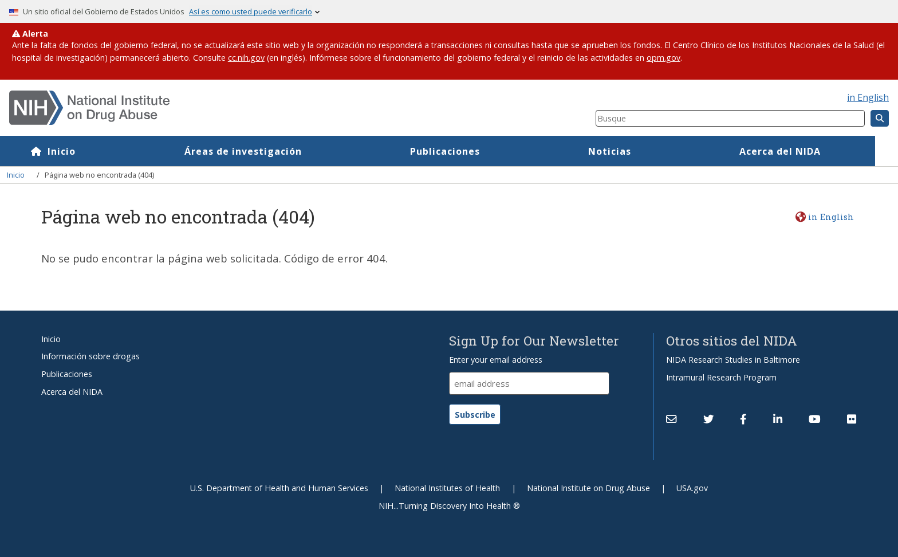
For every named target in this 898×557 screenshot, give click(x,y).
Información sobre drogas (90, 356)
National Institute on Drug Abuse (588, 488)
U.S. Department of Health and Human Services (279, 488)
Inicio (84, 151)
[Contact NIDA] (671, 419)
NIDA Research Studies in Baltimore (733, 359)
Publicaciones (468, 151)
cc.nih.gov (246, 57)
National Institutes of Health (447, 488)
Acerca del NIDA (803, 151)
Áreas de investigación (266, 151)
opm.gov (663, 57)
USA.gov (692, 488)
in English (868, 97)
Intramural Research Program (721, 377)
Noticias (632, 151)
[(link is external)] (708, 419)
